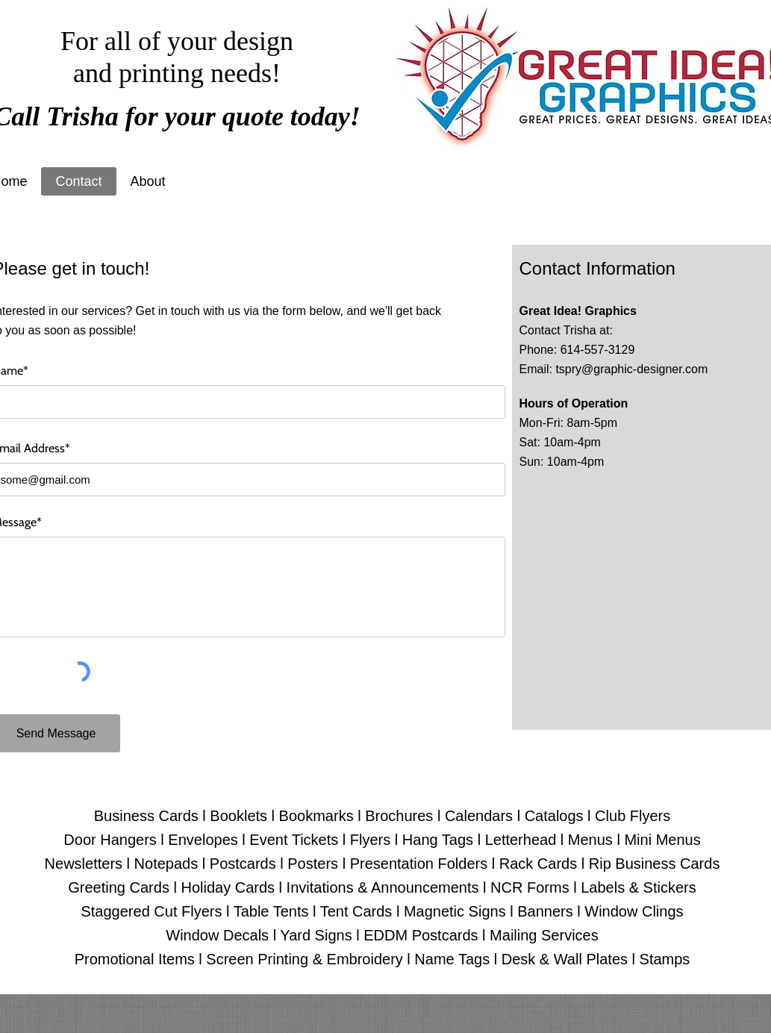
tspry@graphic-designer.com (631, 369)
